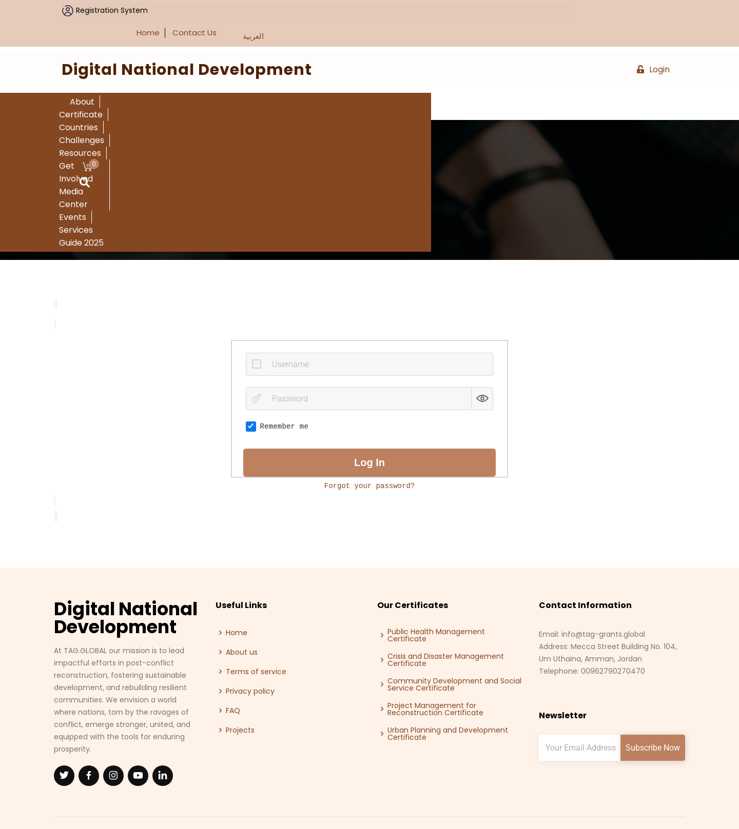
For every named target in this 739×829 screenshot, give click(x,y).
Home (568, 7)
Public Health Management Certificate (436, 609)
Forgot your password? (369, 459)
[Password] (369, 373)
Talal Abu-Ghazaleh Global (632, 807)
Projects (240, 703)
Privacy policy (250, 665)
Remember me (277, 401)
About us (242, 626)
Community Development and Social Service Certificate (454, 658)
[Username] (369, 338)
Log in (369, 436)
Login (653, 44)
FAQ (233, 684)
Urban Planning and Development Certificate (447, 707)
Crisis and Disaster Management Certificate (445, 633)
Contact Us (615, 7)
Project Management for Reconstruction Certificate (435, 683)
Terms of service (256, 645)
